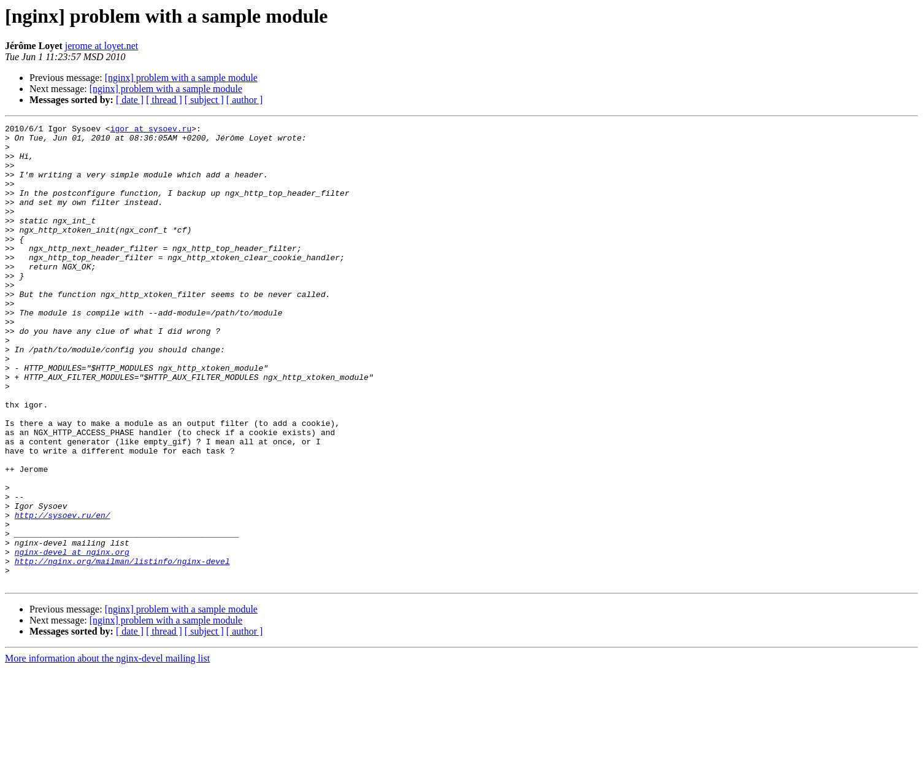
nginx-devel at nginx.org (72, 638)
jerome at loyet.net (102, 46)
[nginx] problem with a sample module (181, 77)
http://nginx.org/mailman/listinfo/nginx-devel (122, 649)
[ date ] (130, 100)
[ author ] (244, 100)
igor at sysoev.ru (151, 130)
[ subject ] (204, 100)
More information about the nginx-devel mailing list (107, 750)
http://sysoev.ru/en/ (62, 594)
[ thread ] (164, 100)
